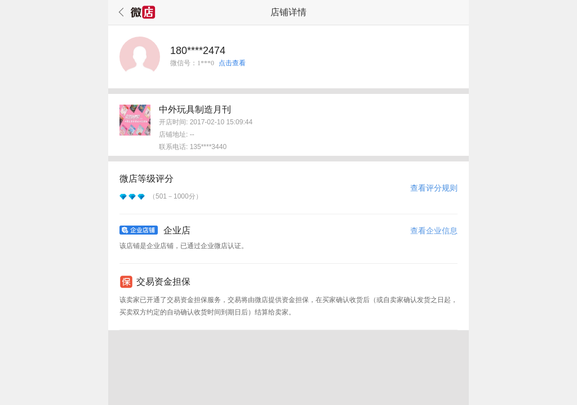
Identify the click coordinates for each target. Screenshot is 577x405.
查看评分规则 (434, 187)
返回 (119, 12)
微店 (143, 12)
